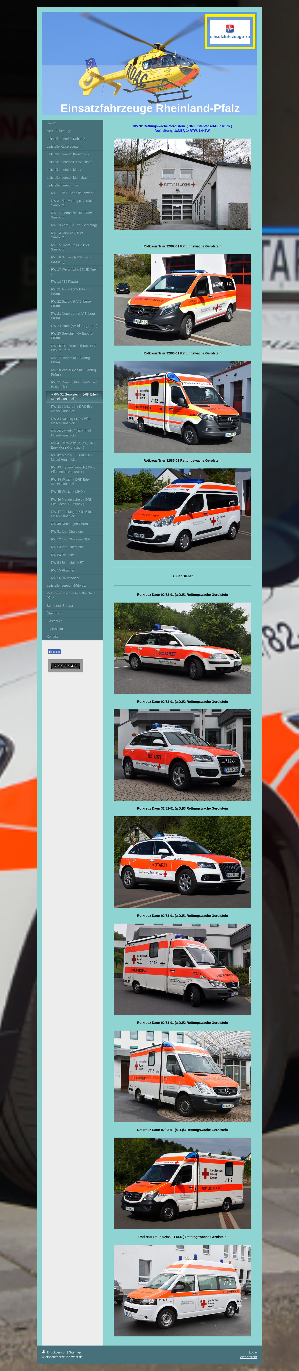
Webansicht (248, 1357)
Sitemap (75, 1352)
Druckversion (54, 1352)
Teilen (54, 651)
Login (253, 1352)
